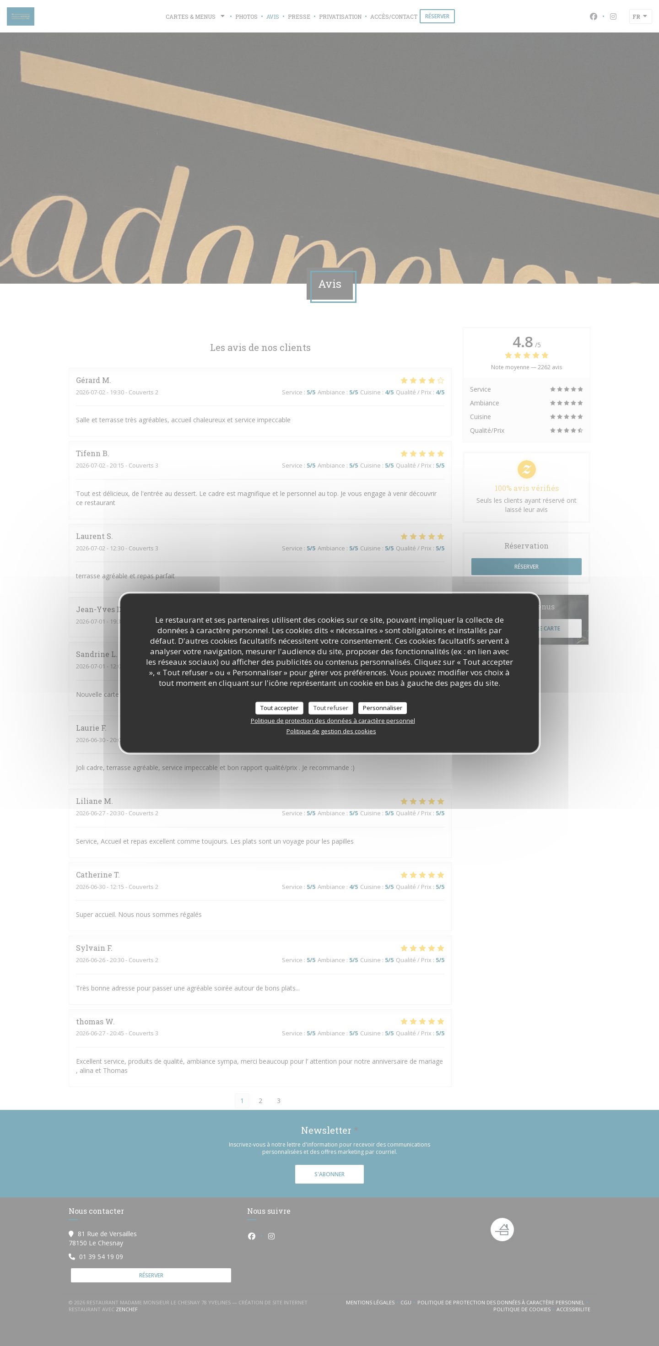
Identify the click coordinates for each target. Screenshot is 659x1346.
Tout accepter (279, 708)
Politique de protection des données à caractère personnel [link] (333, 720)
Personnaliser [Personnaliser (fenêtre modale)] (382, 708)
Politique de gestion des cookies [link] (331, 731)
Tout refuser (330, 708)
